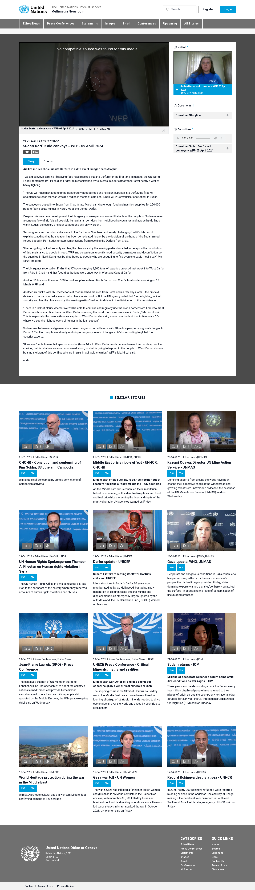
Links (215, 857)
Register (208, 9)
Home (215, 844)
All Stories (191, 23)
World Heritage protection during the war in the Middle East (51, 779)
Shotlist (49, 161)
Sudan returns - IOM (183, 664)
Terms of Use (219, 865)
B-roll (126, 23)
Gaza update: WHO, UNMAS (189, 562)
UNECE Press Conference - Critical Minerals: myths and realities (121, 666)
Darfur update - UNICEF (111, 562)
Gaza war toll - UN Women (114, 777)
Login (228, 9)
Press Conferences (61, 23)
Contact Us (218, 861)
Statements (90, 23)
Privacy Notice (65, 886)
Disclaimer (218, 869)
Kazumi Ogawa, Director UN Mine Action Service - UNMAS (199, 464)
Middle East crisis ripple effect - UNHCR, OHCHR (125, 464)
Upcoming (170, 23)
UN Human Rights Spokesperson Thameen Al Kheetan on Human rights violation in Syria (52, 566)
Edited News (31, 23)
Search (216, 848)
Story (31, 161)
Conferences (147, 23)
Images (110, 23)
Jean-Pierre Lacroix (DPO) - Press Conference (46, 666)
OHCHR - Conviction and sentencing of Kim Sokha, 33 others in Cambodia (50, 464)
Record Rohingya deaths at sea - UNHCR (199, 777)
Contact (29, 886)
